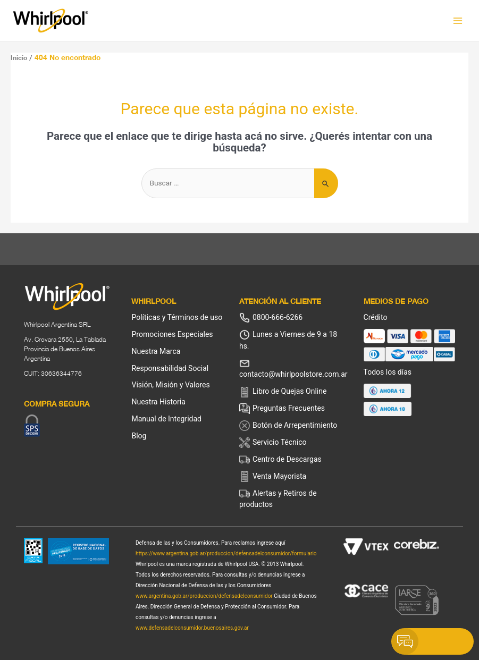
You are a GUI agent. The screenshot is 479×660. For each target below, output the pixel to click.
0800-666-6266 (270, 317)
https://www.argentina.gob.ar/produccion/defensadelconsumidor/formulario (226, 553)
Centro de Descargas (280, 459)
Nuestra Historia (158, 401)
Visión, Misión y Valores (170, 384)
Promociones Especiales (172, 334)
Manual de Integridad (166, 418)
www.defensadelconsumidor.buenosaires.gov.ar (192, 628)
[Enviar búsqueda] (326, 184)
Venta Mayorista (272, 476)
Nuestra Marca (155, 351)
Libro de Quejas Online (282, 392)
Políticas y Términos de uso (176, 317)
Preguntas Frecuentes (282, 408)
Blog (138, 435)
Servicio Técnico (273, 442)
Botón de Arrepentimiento (288, 425)
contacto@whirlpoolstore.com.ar (293, 368)
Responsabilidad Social (169, 368)
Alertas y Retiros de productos (278, 498)
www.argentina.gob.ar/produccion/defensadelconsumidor (204, 596)
